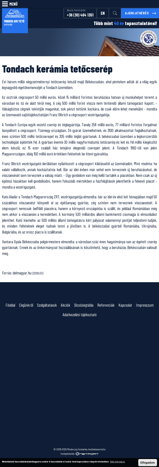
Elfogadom (147, 462)
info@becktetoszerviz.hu (154, 4)
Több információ (117, 461)
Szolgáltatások (47, 304)
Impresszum (145, 304)
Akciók (65, 304)
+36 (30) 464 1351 (79, 15)
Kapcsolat (125, 304)
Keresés (134, 4)
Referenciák (106, 304)
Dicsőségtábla (83, 304)
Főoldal (10, 304)
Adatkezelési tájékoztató (80, 314)
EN (102, 13)
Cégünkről (26, 304)
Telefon (144, 4)
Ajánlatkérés (137, 13)
